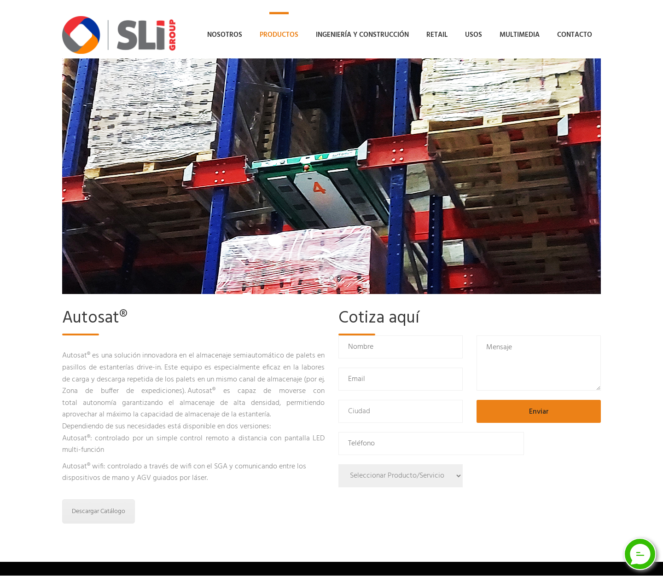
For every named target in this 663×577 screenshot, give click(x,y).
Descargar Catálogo (98, 513)
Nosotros (224, 34)
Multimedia (520, 34)
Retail (437, 34)
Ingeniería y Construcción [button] (362, 34)
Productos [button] (279, 34)
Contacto (574, 34)
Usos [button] (473, 34)
